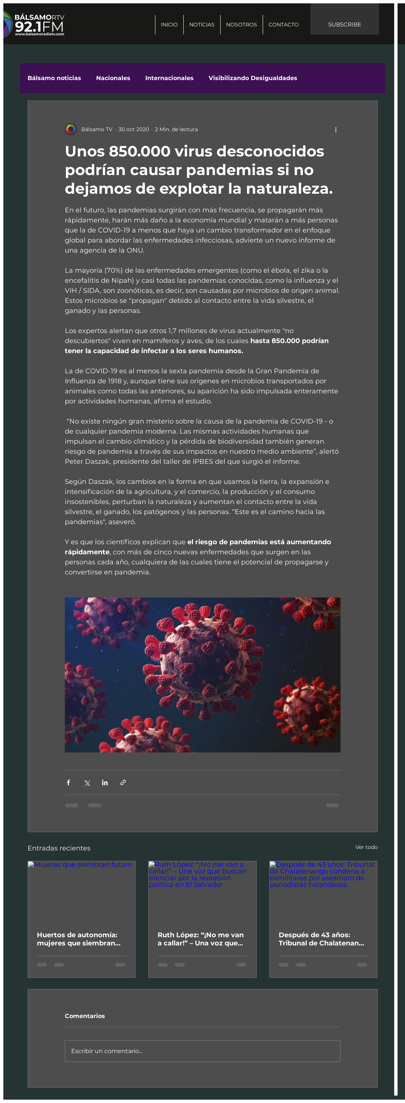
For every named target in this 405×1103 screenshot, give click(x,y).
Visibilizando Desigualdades (253, 78)
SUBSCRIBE (344, 24)
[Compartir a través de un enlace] (123, 782)
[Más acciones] (336, 129)
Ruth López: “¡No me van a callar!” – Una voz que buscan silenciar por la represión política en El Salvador (201, 939)
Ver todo (366, 847)
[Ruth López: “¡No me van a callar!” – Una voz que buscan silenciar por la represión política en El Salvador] (202, 891)
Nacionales (113, 78)
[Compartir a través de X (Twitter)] (86, 782)
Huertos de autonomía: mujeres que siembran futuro (77, 939)
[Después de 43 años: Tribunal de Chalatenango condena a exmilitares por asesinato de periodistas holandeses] (323, 891)
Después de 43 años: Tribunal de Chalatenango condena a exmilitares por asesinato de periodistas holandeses (323, 939)
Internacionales (169, 78)
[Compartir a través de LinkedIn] (104, 782)
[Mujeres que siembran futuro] (82, 891)
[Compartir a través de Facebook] (68, 782)
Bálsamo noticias (54, 78)
